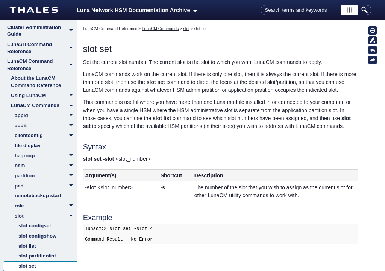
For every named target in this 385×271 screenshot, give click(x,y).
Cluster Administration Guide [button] (42, 31)
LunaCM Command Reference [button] (42, 65)
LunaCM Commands (44, 105)
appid (46, 116)
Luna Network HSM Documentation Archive (137, 10)
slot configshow (37, 236)
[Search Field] (316, 10)
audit (46, 126)
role (46, 206)
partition (46, 176)
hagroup (46, 156)
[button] (349, 10)
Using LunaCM (44, 96)
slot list (27, 246)
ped (46, 186)
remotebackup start (38, 195)
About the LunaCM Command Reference (36, 81)
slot (46, 216)
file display (28, 145)
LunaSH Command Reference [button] (42, 48)
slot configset (34, 225)
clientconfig (46, 136)
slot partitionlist (37, 256)
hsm (46, 166)
